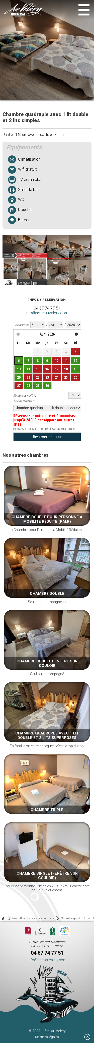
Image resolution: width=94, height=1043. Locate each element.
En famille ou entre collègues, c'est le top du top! (47, 715)
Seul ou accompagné (47, 643)
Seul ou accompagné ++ (47, 571)
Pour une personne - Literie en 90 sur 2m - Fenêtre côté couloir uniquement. (47, 857)
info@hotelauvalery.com (47, 313)
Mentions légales (47, 1037)
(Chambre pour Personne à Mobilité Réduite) (47, 499)
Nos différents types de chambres (33, 918)
